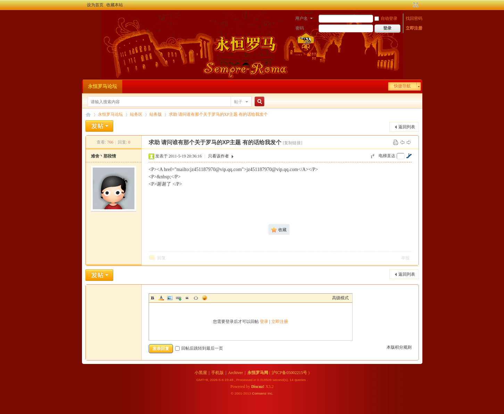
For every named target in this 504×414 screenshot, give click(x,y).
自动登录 (385, 18)
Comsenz (259, 393)
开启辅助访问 (409, 5)
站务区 (136, 114)
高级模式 (340, 297)
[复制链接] (292, 142)
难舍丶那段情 (103, 156)
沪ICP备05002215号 (289, 372)
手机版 (217, 372)
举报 (405, 257)
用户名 (301, 18)
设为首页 (95, 4)
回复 (161, 257)
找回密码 (414, 18)
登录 (264, 321)
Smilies (204, 297)
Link (178, 297)
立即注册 (414, 28)
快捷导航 (402, 86)
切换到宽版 (415, 5)
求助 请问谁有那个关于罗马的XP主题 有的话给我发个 (218, 114)
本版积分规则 (399, 347)
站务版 (155, 114)
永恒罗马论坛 (102, 86)
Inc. (270, 393)
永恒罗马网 (257, 372)
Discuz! (257, 386)
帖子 (238, 101)
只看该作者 (218, 156)
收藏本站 (114, 4)
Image (169, 297)
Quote (187, 297)
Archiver (235, 372)
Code (195, 297)
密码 (300, 28)
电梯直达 (387, 155)
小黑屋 (201, 372)
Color (161, 297)
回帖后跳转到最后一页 (199, 348)
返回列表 (406, 126)
